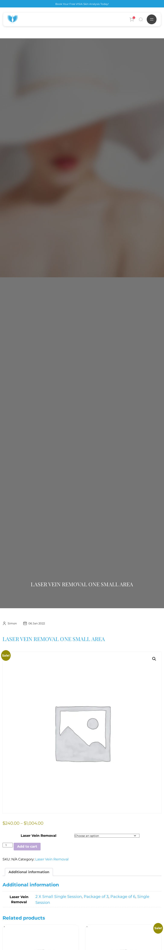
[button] (154, 659)
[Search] (141, 19)
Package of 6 (122, 896)
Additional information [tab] (29, 872)
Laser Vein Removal (38, 836)
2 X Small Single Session (58, 896)
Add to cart (27, 846)
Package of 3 (96, 896)
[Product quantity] (8, 845)
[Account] (131, 19)
